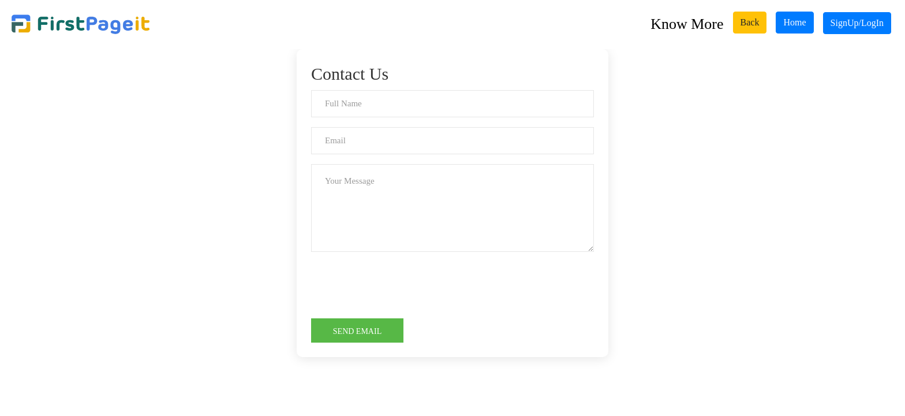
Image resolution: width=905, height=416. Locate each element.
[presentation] (399, 284)
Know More (686, 24)
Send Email (357, 331)
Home (794, 22)
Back (750, 22)
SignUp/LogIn (857, 23)
